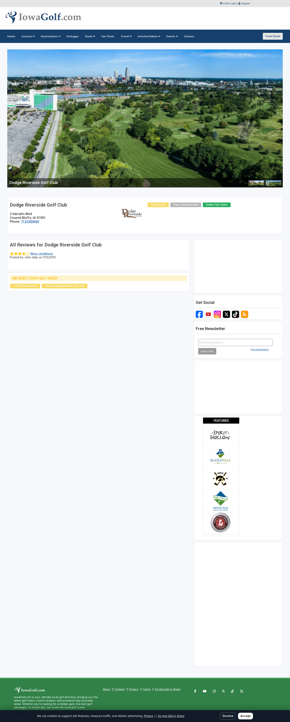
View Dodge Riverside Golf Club (64, 285)
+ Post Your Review (25, 285)
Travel (126, 36)
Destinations (50, 36)
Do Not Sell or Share (167, 689)
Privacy (133, 689)
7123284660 (30, 221)
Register (245, 3)
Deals (90, 36)
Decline (228, 716)
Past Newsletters (260, 349)
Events (171, 36)
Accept (245, 716)
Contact (120, 689)
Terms (147, 689)
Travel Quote (272, 36)
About (106, 689)
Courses (28, 36)
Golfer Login (229, 3)
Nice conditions (41, 253)
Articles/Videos (149, 36)
